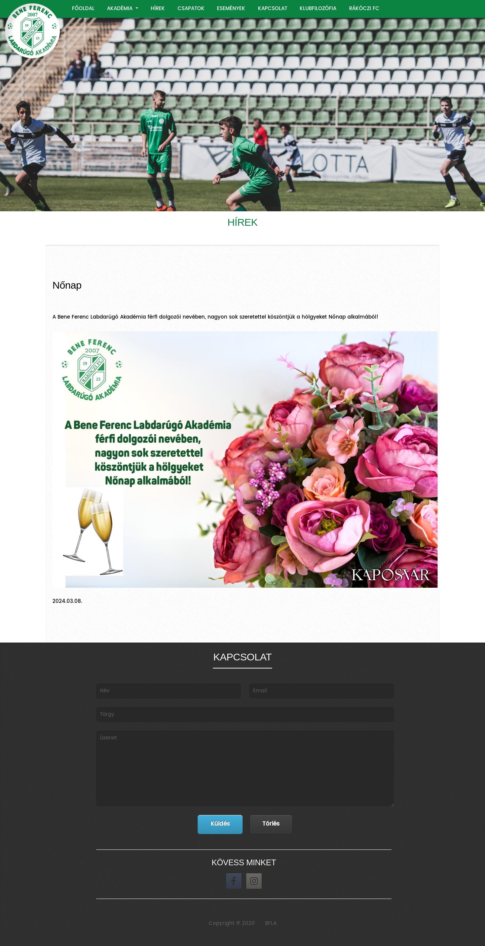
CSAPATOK (191, 8)
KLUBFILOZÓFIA (318, 8)
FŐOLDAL (83, 8)
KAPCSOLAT (272, 8)
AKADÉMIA (120, 8)
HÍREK (158, 8)
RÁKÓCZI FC (364, 8)
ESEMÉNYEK (231, 8)
